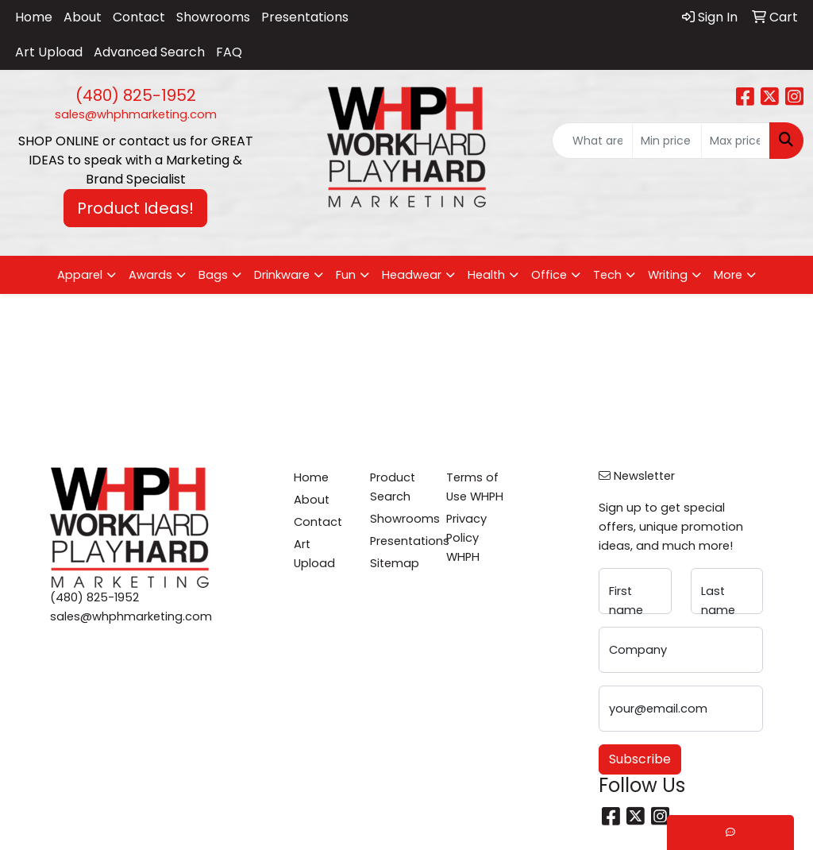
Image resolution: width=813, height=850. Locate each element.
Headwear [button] (411, 275)
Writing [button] (668, 275)
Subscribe (640, 759)
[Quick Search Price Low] (666, 140)
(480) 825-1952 (135, 95)
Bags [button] (213, 275)
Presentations (305, 17)
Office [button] (549, 275)
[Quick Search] (592, 140)
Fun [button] (346, 275)
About (83, 17)
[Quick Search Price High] (735, 140)
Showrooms (213, 17)
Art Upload (49, 52)
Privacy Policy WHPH (466, 538)
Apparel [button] (79, 275)
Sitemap (394, 563)
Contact (139, 17)
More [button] (728, 275)
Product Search (392, 486)
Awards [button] (150, 275)
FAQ (229, 52)
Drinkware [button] (282, 275)
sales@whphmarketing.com (136, 114)
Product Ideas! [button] (135, 208)
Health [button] (486, 275)
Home (33, 17)
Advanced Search (149, 52)
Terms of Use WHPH (474, 486)
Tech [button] (607, 275)
